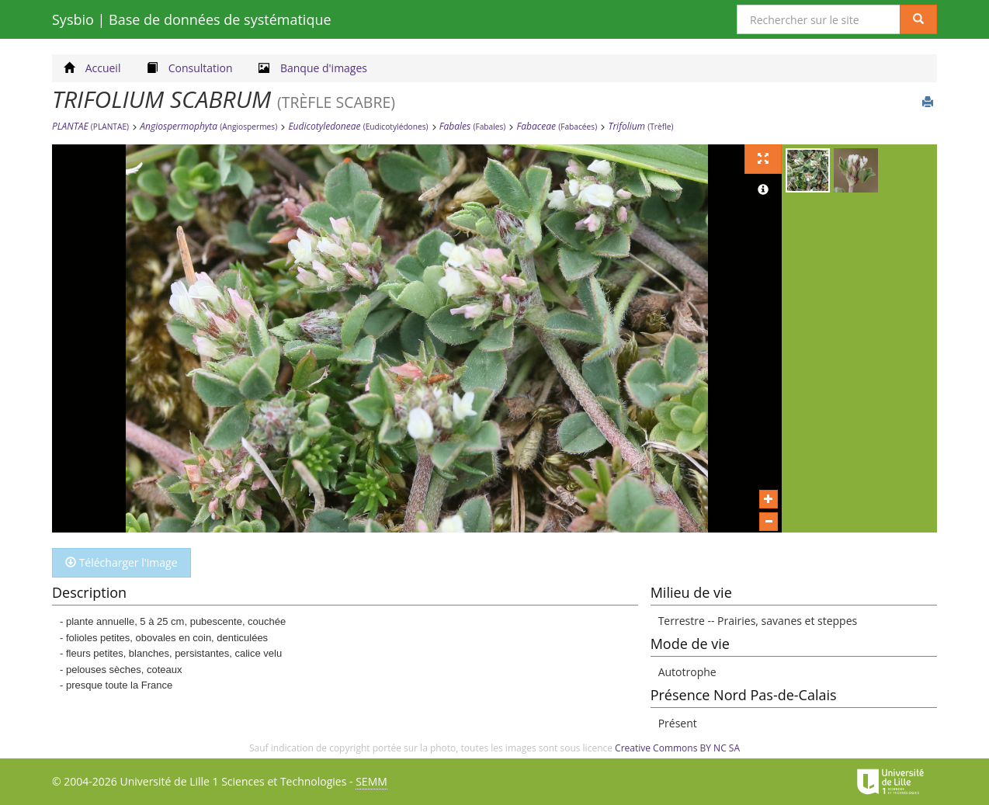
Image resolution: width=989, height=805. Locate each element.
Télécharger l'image (121, 562)
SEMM (371, 781)
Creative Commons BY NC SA (677, 748)
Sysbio (191, 19)
